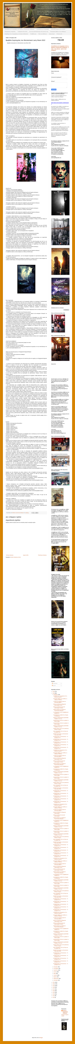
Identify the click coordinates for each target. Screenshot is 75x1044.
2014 (54, 994)
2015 (54, 992)
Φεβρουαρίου (56, 978)
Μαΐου (55, 973)
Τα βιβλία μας (33, 33)
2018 (54, 987)
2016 (54, 990)
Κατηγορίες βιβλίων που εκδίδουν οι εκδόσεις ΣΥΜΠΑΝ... (60, 699)
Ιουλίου (55, 971)
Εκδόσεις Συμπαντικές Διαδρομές (65, 1012)
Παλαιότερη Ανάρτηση (42, 555)
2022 (54, 693)
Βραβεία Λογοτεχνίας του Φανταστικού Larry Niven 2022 (60, 734)
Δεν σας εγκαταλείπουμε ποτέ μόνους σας (38, 31)
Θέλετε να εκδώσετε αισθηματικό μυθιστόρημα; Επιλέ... (59, 705)
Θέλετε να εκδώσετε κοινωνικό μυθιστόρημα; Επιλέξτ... (59, 707)
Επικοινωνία (59, 33)
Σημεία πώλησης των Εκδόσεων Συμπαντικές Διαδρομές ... (59, 710)
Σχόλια (54, 685)
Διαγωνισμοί (51, 33)
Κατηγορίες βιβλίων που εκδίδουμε (58, 31)
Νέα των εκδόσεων (42, 33)
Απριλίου (55, 975)
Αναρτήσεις (54, 683)
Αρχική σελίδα (25, 555)
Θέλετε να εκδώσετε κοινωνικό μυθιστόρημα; (59, 816)
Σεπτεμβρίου (56, 968)
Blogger (41, 1037)
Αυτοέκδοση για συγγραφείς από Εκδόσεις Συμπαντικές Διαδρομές (19, 29)
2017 (54, 989)
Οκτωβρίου (56, 966)
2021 (54, 982)
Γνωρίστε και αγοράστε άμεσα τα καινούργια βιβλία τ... (59, 702)
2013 (54, 995)
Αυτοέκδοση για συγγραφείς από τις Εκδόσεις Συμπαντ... (60, 697)
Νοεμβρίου (56, 694)
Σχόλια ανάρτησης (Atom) (16, 557)
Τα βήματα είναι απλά (22, 31)
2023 (54, 691)
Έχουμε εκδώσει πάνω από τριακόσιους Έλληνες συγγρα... (61, 729)
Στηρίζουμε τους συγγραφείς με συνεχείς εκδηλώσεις (16, 33)
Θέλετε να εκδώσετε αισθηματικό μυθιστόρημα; (59, 813)
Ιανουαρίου (56, 980)
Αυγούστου (56, 970)
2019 (54, 985)
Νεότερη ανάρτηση (9, 555)
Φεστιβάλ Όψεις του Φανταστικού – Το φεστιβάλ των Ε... (60, 737)
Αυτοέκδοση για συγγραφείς (42, 29)
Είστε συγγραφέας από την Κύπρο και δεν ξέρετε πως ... (60, 732)
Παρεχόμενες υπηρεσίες (10, 31)
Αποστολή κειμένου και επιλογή (58, 29)
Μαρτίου (55, 976)
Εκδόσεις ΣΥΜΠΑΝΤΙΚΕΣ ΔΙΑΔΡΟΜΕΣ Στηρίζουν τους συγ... (60, 718)
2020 (54, 983)
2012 (54, 997)
